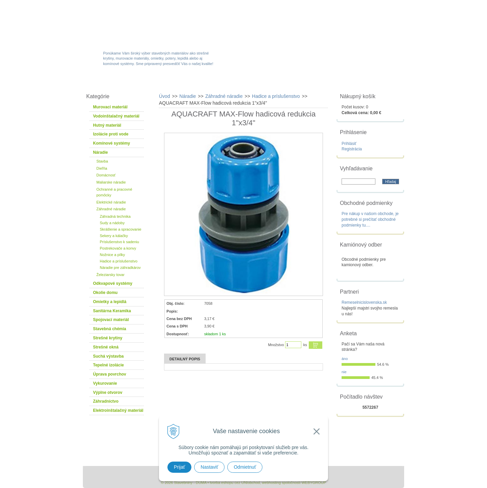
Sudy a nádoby (112, 223)
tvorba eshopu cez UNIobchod (235, 483)
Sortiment (160, 82)
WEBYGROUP (313, 483)
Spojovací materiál (111, 319)
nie (344, 372)
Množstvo (276, 345)
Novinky (241, 82)
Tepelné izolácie (108, 365)
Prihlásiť (349, 143)
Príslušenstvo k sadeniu (119, 242)
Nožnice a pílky (112, 255)
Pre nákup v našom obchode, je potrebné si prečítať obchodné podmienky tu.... (370, 219)
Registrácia (352, 149)
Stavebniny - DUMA (141, 24)
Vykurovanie (105, 383)
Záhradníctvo (105, 401)
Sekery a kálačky (114, 236)
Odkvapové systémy (112, 283)
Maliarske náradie (111, 182)
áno (345, 359)
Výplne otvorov (107, 392)
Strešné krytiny (107, 338)
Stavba (102, 161)
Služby (282, 82)
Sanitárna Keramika (112, 311)
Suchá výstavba (108, 356)
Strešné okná (105, 347)
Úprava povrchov (109, 374)
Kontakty (366, 82)
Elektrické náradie (111, 202)
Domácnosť (106, 175)
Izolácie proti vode (111, 134)
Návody (322, 82)
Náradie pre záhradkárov (120, 268)
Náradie (100, 152)
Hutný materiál (107, 125)
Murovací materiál (110, 107)
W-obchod (112, 82)
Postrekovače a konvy (118, 248)
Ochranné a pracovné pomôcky (114, 192)
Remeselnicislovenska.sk (364, 302)
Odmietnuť (245, 467)
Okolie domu (105, 292)
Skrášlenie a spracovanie (120, 229)
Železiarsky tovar (110, 275)
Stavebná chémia (109, 328)
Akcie (202, 82)
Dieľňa (101, 168)
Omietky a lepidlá (109, 301)
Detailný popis (184, 359)
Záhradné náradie (111, 209)
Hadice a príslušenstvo (118, 261)
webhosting (271, 483)
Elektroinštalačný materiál (118, 410)
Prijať (179, 467)
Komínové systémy (111, 143)
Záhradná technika (115, 216)
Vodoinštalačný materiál (116, 116)
